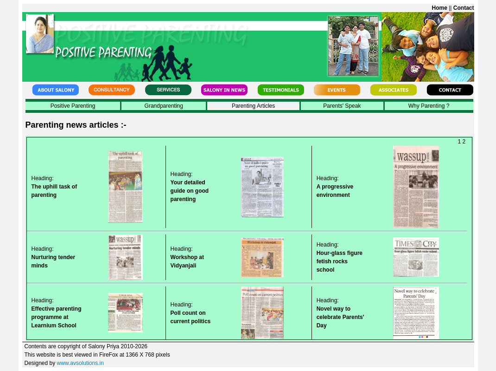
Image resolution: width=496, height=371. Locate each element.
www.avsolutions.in (80, 363)
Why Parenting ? (429, 106)
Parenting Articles (253, 106)
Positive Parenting (73, 106)
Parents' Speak (342, 106)
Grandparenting (164, 106)
